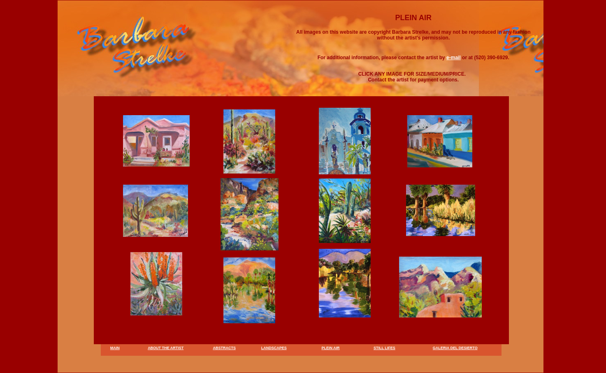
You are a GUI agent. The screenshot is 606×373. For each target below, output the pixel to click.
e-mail (453, 57)
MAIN (115, 348)
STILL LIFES (384, 348)
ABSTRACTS (224, 348)
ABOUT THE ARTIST (165, 348)
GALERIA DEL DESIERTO (455, 348)
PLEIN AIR (330, 348)
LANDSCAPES (274, 348)
